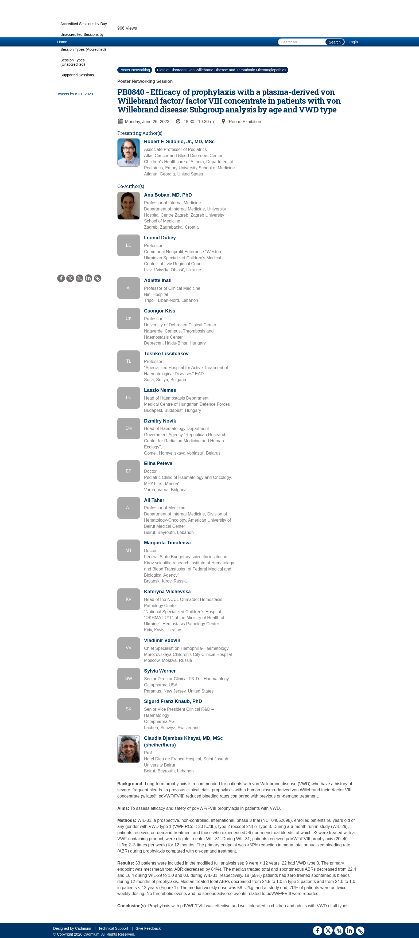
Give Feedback (148, 928)
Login (353, 42)
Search (334, 42)
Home (62, 42)
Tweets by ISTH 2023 (75, 94)
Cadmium (83, 928)
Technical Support (113, 928)
